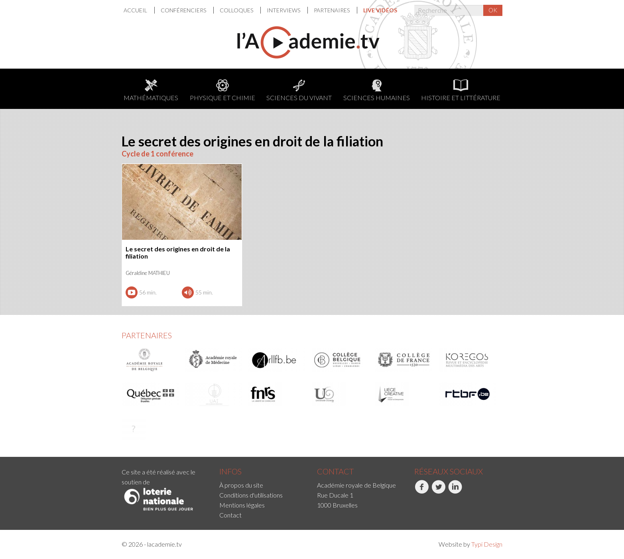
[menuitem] (139, 10)
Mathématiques (151, 90)
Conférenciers (184, 10)
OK (492, 10)
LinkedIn (455, 491)
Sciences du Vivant (299, 90)
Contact (230, 515)
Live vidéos (380, 10)
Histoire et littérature (460, 90)
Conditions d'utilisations (251, 495)
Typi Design (486, 544)
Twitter (438, 491)
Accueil (136, 10)
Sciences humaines (376, 90)
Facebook (421, 491)
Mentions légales (242, 505)
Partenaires (332, 10)
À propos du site (241, 485)
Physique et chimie (222, 90)
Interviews (284, 10)
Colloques (237, 10)
